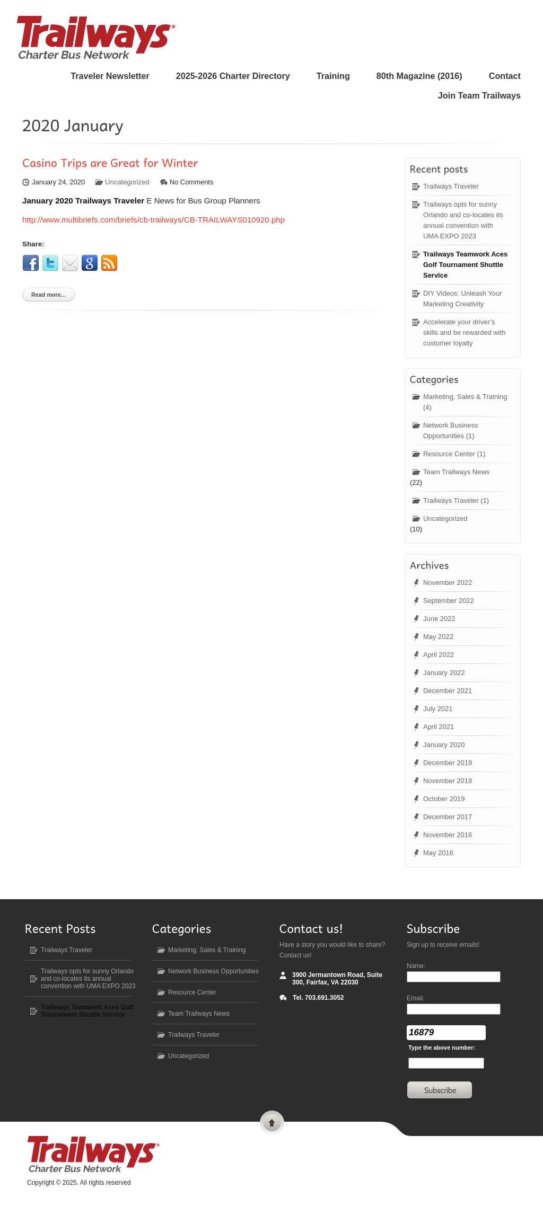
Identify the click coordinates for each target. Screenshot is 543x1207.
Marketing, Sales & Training (207, 950)
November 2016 (447, 835)
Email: (415, 998)
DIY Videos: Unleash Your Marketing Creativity (462, 298)
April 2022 (438, 655)
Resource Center (192, 992)
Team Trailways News (456, 472)
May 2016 (438, 853)
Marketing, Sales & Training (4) (465, 402)
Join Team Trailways (479, 95)
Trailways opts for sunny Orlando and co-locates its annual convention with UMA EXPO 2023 (463, 220)
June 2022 (439, 619)
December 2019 (447, 763)
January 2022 (444, 673)
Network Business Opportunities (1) (450, 430)
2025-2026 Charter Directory (233, 76)
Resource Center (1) (454, 454)
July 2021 (437, 709)
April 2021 (438, 727)
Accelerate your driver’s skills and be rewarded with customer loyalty (464, 332)
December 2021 (447, 691)
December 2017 (447, 817)
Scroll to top (272, 1124)
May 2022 (438, 637)
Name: (416, 966)
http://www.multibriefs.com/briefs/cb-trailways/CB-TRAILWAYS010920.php (153, 219)
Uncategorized (127, 182)
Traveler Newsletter (110, 76)
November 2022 (447, 583)
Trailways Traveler (451, 186)
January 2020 (444, 745)
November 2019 (447, 781)
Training (333, 76)
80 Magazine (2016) (419, 76)
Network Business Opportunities (213, 971)
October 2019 (444, 799)
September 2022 (448, 601)
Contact (505, 76)
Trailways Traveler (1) (456, 500)
